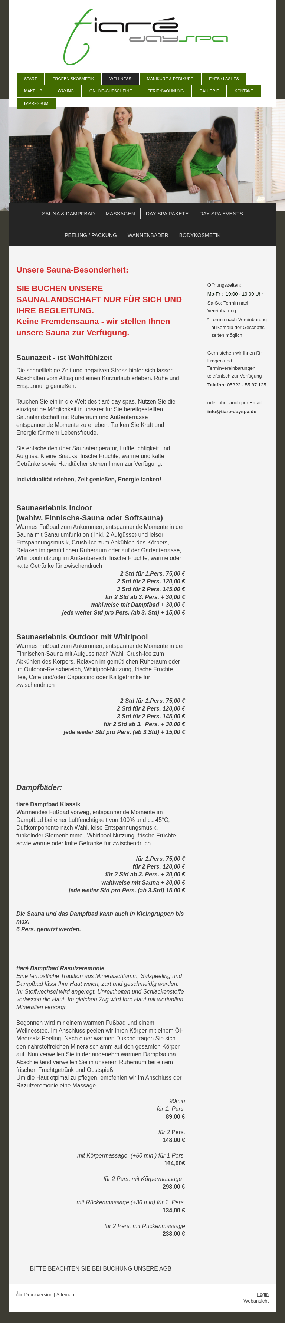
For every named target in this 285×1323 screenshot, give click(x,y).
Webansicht (256, 1301)
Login (263, 1294)
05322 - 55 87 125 (246, 385)
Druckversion (35, 1294)
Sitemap (65, 1294)
